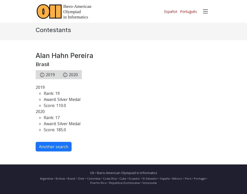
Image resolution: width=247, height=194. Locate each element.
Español (170, 11)
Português (188, 11)
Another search (53, 148)
